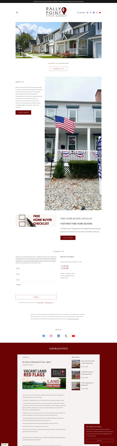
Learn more (23, 112)
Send (36, 297)
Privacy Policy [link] (40, 302)
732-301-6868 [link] (65, 268)
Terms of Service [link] (48, 302)
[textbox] (36, 267)
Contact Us (58, 69)
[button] (17, 11)
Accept (99, 440)
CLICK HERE (68, 238)
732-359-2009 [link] (81, 12)
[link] (58, 11)
